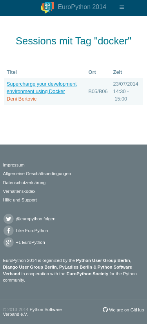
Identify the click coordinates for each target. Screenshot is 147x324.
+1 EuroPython (24, 242)
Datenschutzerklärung (24, 182)
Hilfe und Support (20, 200)
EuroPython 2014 (73, 8)
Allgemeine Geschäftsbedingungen (37, 173)
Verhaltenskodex (19, 191)
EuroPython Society (87, 273)
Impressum (14, 165)
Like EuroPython (25, 230)
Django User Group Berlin (30, 267)
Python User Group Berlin (103, 260)
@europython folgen (29, 218)
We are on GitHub (123, 310)
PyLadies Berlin (75, 267)
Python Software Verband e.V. (32, 311)
